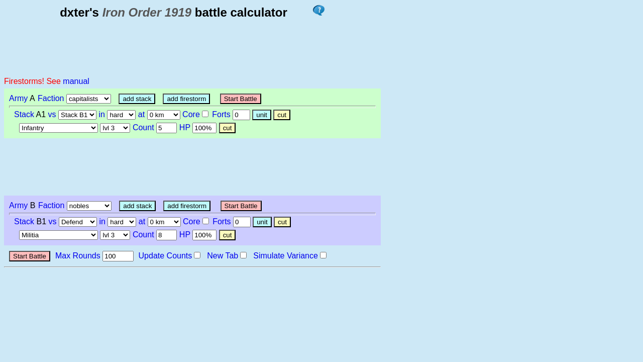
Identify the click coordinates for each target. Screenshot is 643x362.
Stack (24, 114)
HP (184, 127)
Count (143, 127)
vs (52, 114)
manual (76, 81)
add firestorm (186, 99)
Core (191, 114)
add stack (137, 99)
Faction (51, 98)
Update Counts (165, 255)
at (141, 114)
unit (261, 115)
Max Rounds (77, 255)
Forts (221, 114)
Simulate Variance (285, 255)
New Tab (222, 255)
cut (281, 115)
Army (18, 98)
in (102, 114)
